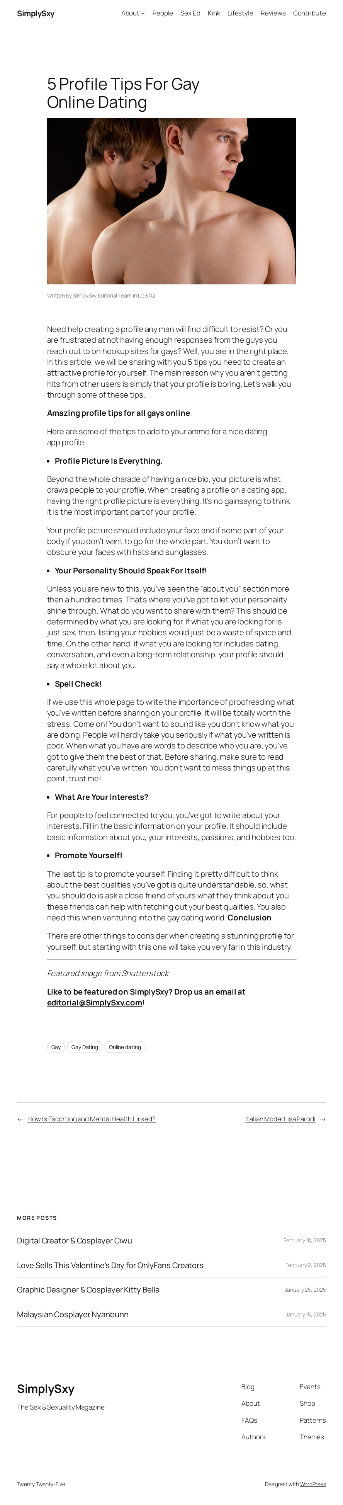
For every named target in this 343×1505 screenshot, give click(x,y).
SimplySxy (35, 13)
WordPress (313, 1484)
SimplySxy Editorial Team (102, 295)
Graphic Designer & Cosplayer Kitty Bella (88, 1289)
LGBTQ (146, 295)
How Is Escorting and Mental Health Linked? (91, 1118)
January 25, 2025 (305, 1289)
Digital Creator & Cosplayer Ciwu (74, 1240)
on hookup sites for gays (135, 350)
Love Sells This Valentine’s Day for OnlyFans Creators (110, 1265)
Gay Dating (84, 1047)
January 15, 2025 (306, 1314)
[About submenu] (143, 13)
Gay (56, 1047)
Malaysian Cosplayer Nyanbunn (72, 1314)
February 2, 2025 (305, 1265)
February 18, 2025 (305, 1240)
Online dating (125, 1047)
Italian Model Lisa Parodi (280, 1118)
